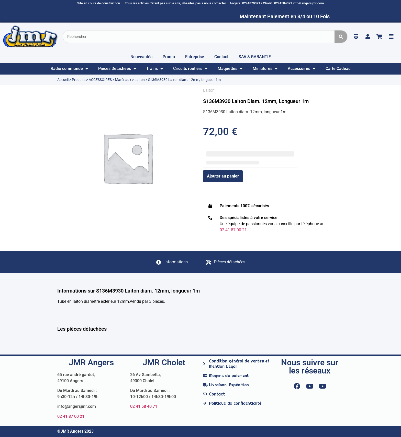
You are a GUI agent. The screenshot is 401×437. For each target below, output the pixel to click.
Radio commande (69, 68)
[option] (127, 157)
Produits (78, 80)
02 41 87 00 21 (70, 416)
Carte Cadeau (338, 68)
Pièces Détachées (117, 68)
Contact (221, 56)
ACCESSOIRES (100, 80)
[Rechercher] (341, 36)
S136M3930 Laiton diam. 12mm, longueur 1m (256, 101)
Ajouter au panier (223, 176)
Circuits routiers (190, 68)
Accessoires (301, 68)
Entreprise (194, 56)
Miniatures (265, 68)
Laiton (140, 80)
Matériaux (123, 80)
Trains (154, 68)
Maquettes (230, 68)
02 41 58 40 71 (143, 406)
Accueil (63, 80)
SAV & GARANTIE (255, 56)
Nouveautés (141, 56)
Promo (169, 56)
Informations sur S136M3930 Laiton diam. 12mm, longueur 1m (128, 291)
